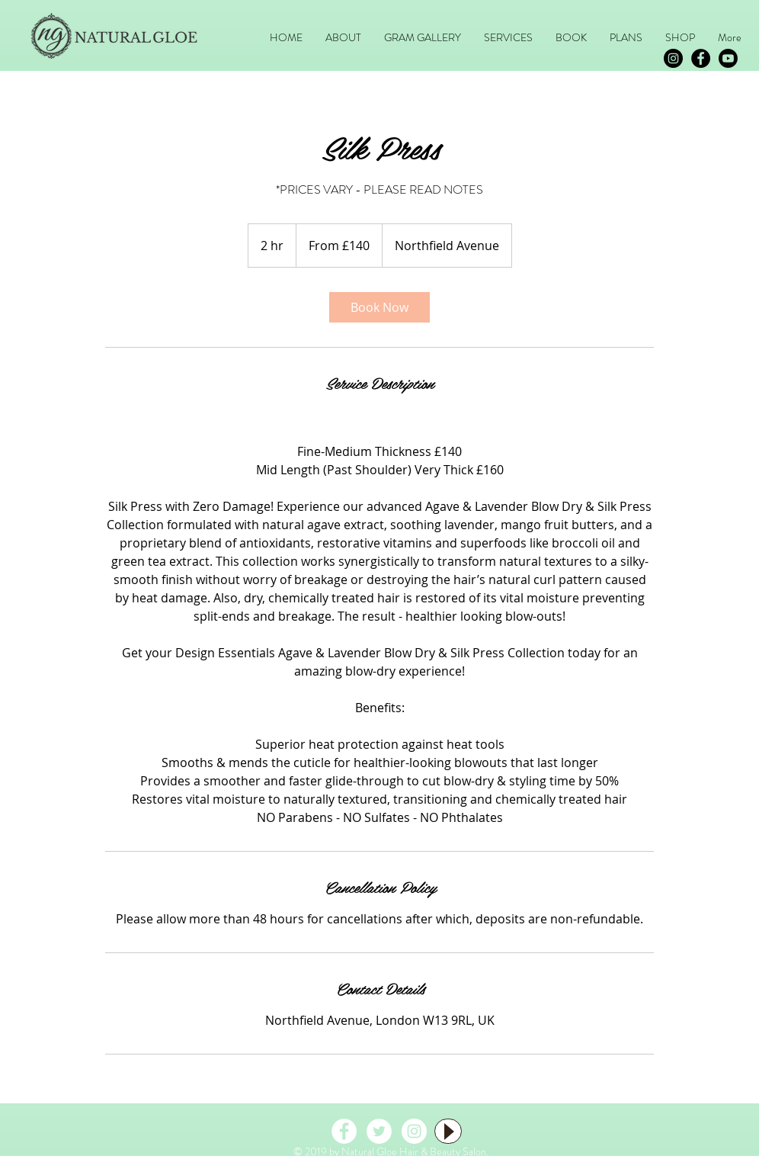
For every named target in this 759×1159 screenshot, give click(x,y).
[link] (379, 307)
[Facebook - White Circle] (344, 1131)
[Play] (448, 1131)
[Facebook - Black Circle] (700, 58)
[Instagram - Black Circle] (673, 58)
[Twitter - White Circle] (379, 1131)
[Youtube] (728, 58)
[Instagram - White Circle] (414, 1131)
